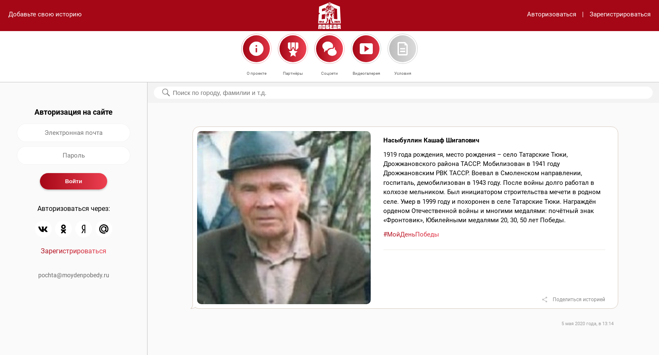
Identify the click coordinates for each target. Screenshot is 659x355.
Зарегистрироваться (620, 14)
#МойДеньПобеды (411, 234)
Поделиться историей (579, 299)
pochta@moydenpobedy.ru (73, 275)
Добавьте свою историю (45, 14)
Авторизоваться (551, 14)
